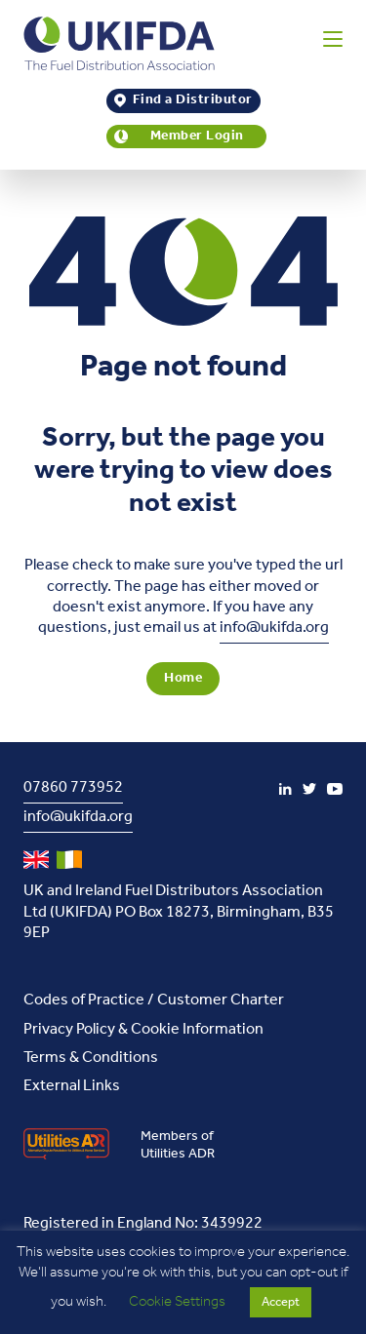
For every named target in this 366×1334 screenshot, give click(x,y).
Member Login (197, 137)
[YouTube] (335, 789)
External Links (71, 1086)
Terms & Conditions (90, 1057)
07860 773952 (73, 787)
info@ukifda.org (274, 627)
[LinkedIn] (285, 789)
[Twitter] (309, 789)
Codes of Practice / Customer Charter (153, 1000)
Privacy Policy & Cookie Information (143, 1029)
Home (183, 678)
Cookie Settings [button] (177, 1301)
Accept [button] (281, 1302)
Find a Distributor (193, 101)
